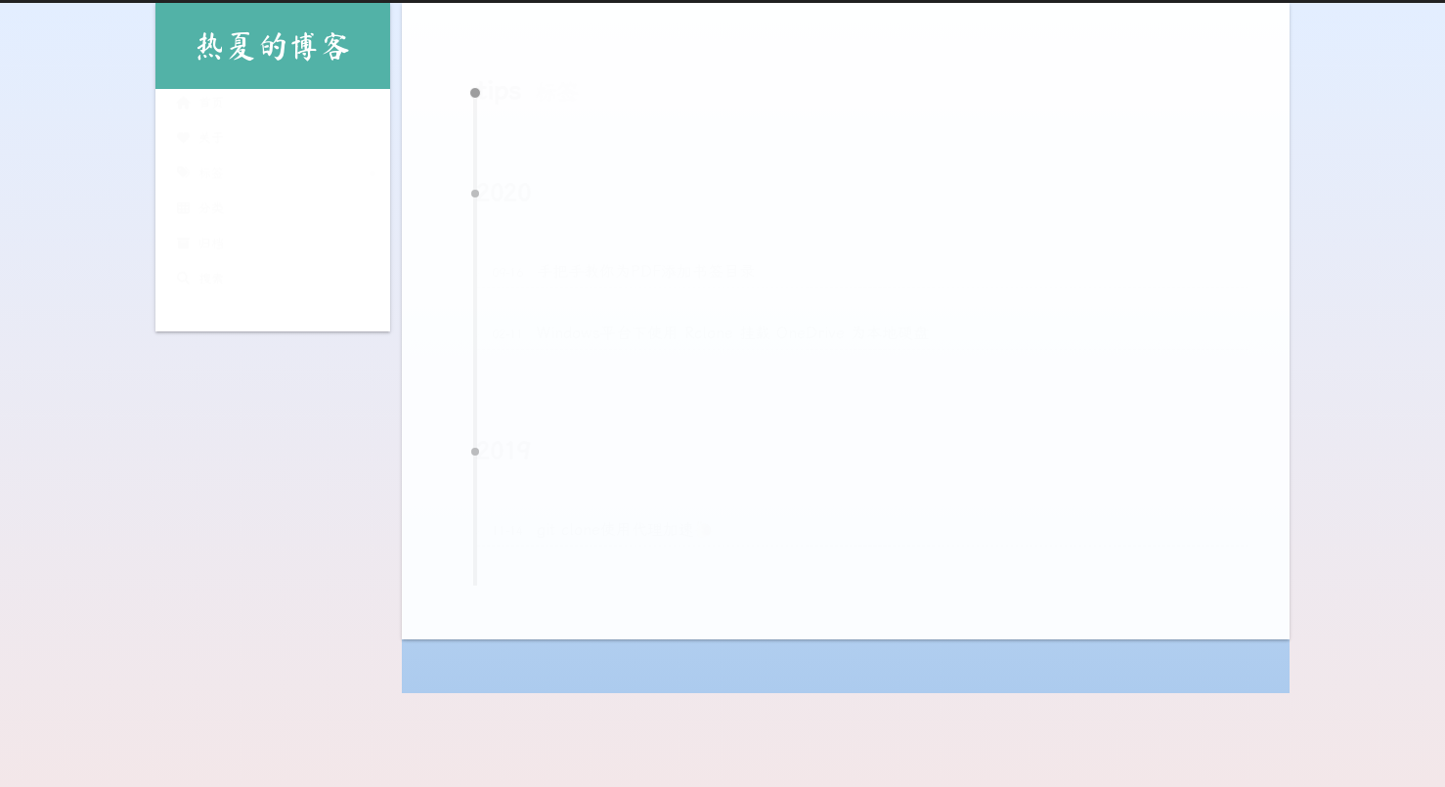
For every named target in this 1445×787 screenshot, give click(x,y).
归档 (199, 245)
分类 (199, 209)
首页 (199, 104)
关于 (199, 139)
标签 (199, 174)
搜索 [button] (199, 280)
